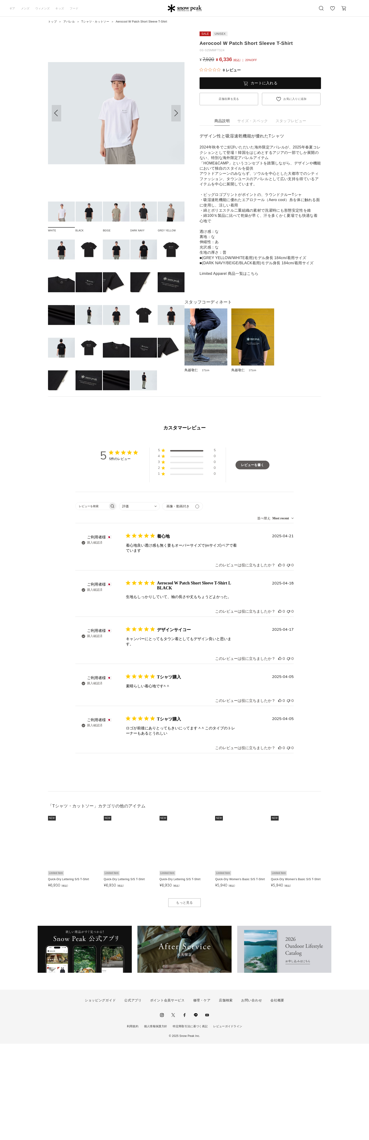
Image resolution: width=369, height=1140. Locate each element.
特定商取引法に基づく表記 (190, 1122)
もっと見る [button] (184, 999)
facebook (184, 1111)
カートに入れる (264, 83)
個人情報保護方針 (155, 1122)
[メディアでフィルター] (182, 603)
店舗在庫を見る (229, 99)
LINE (196, 1111)
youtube (207, 1111)
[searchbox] (92, 602)
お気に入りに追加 (295, 99)
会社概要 (277, 1097)
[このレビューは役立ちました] (279, 661)
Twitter (173, 1111)
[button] (176, 113)
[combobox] (139, 603)
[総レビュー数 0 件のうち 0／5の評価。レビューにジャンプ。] (220, 70)
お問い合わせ (251, 1097)
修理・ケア (202, 1097)
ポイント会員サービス (167, 1097)
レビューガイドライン (227, 1122)
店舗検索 (226, 1097)
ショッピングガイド (100, 1097)
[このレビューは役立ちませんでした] (288, 661)
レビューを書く (252, 561)
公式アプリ (133, 1097)
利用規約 (132, 1122)
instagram (162, 1111)
